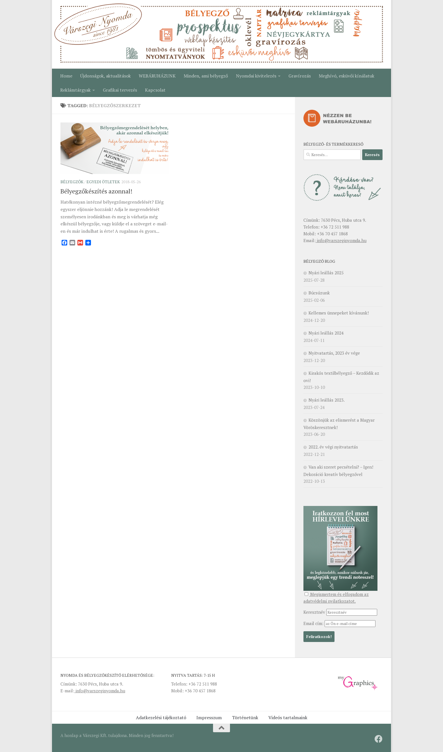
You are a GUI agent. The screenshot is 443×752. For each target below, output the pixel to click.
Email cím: (314, 623)
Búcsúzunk (319, 293)
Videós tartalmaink (287, 717)
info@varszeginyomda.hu (341, 240)
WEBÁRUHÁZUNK (157, 76)
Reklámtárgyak (75, 90)
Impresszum (209, 717)
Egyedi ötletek (103, 181)
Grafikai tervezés (120, 90)
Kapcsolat (155, 90)
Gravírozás (299, 76)
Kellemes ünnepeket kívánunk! (339, 313)
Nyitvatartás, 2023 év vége (334, 353)
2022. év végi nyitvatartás (333, 447)
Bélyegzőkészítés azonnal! (96, 191)
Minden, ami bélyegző (206, 76)
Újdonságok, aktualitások (105, 76)
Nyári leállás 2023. (327, 400)
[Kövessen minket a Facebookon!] (379, 739)
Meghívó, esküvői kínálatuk (346, 76)
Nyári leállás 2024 (326, 333)
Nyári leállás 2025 (326, 272)
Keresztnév (314, 612)
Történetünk (245, 717)
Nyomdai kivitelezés (256, 76)
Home (66, 76)
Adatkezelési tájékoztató (161, 717)
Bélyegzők (71, 181)
